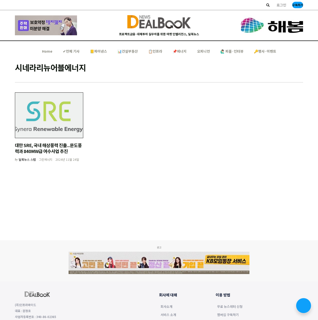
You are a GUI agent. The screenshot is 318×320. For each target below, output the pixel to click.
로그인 (281, 4)
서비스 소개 (168, 315)
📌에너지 (180, 51)
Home (47, 51)
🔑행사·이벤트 (265, 51)
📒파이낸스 (98, 51)
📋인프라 (155, 51)
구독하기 (297, 5)
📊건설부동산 (128, 51)
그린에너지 (45, 159)
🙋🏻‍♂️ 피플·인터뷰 (231, 51)
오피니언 (203, 51)
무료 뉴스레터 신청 (229, 307)
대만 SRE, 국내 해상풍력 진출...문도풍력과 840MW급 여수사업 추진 (48, 148)
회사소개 (166, 307)
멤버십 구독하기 (228, 315)
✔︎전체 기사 (71, 51)
